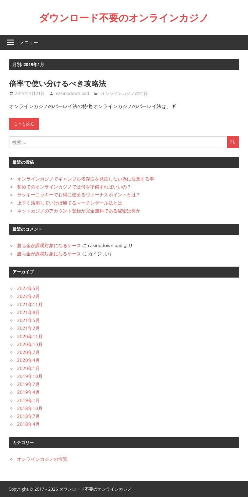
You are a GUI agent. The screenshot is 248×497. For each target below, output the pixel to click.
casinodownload (72, 93)
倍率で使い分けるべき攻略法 (57, 83)
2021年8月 (28, 312)
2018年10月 (30, 408)
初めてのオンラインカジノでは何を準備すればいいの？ (74, 187)
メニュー (29, 42)
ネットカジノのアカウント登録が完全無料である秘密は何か (78, 211)
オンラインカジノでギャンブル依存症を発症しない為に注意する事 (85, 179)
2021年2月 (28, 328)
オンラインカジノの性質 (124, 93)
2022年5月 (28, 288)
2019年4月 (28, 392)
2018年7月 (28, 416)
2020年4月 (28, 360)
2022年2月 (28, 296)
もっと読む (24, 124)
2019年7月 (28, 384)
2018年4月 (28, 424)
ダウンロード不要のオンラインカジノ (124, 18)
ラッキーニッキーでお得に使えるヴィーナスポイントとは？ (78, 194)
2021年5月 (28, 320)
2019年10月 (30, 376)
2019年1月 (28, 400)
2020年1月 (28, 368)
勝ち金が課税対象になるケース (49, 245)
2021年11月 (30, 304)
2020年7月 (28, 352)
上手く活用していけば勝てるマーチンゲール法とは (69, 203)
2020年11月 (30, 336)
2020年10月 (30, 344)
